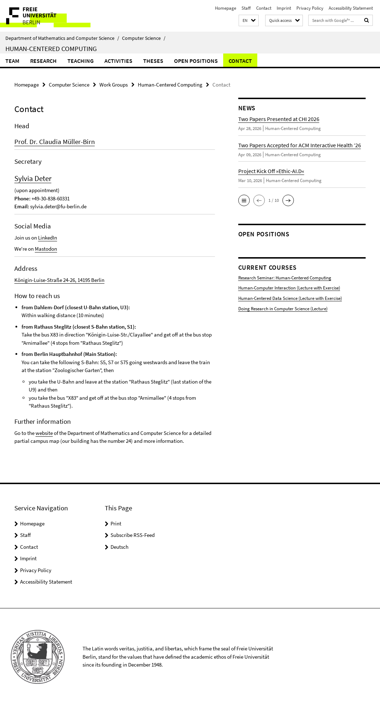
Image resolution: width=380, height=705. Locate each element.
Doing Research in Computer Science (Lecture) (283, 308)
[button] (249, 21)
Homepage (225, 8)
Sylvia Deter (32, 178)
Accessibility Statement (351, 8)
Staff (246, 8)
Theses (153, 60)
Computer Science (143, 38)
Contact (263, 8)
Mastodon (46, 248)
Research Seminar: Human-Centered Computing (284, 278)
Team (12, 60)
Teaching (80, 60)
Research (43, 60)
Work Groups (113, 84)
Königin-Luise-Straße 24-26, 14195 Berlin (59, 280)
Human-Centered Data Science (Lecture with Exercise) (290, 298)
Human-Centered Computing (51, 48)
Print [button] (116, 523)
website (44, 432)
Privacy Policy (309, 8)
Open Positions (196, 60)
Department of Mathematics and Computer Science (62, 38)
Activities (118, 60)
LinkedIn (47, 237)
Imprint (284, 8)
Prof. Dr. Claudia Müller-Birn (54, 141)
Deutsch (119, 546)
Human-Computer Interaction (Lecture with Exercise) (289, 288)
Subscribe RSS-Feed (133, 535)
